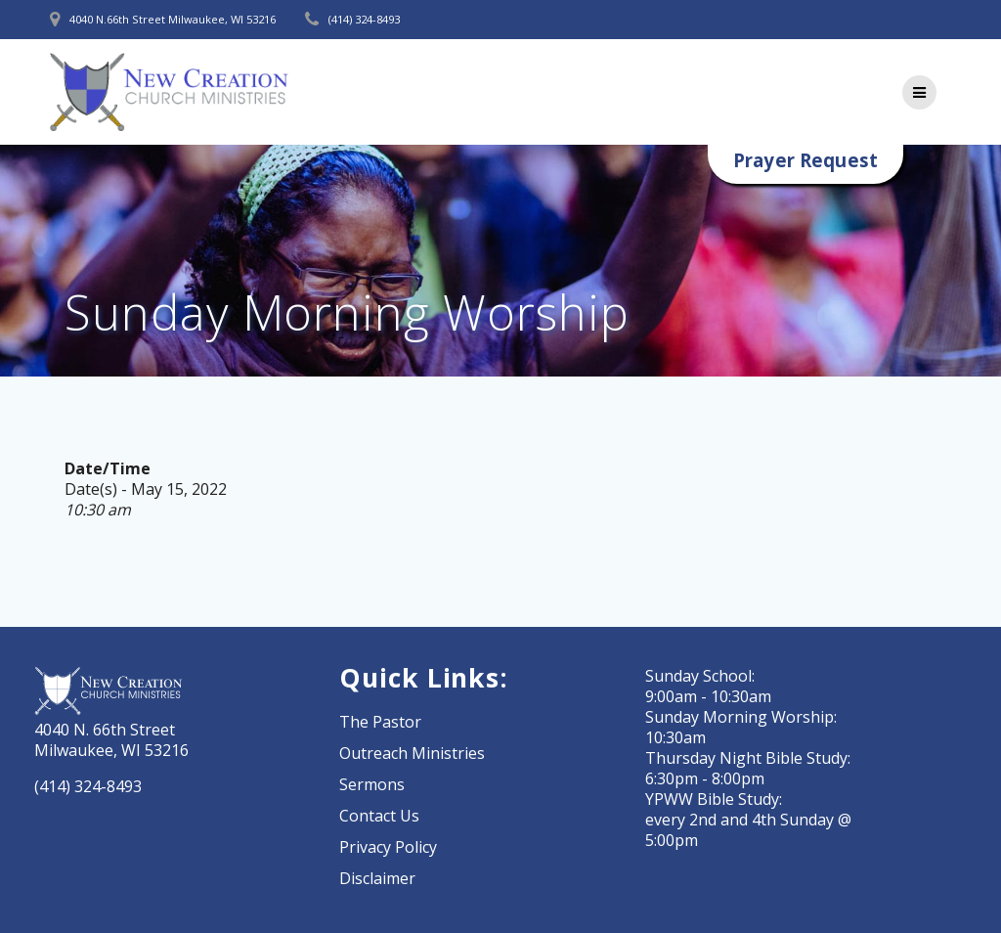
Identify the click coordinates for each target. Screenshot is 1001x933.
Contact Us (379, 815)
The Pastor (380, 722)
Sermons (372, 784)
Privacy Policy (388, 847)
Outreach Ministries (412, 753)
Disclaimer (377, 878)
